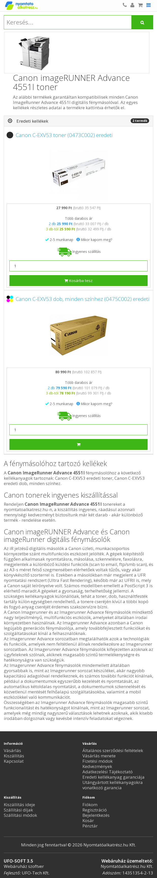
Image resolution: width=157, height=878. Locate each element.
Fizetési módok (97, 761)
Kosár (88, 820)
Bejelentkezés (96, 815)
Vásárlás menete (99, 756)
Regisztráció (94, 810)
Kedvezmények (97, 766)
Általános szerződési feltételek (112, 750)
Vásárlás (12, 750)
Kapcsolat (14, 761)
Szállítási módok (20, 815)
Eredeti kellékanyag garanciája (113, 777)
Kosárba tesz (78, 280)
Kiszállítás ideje (19, 804)
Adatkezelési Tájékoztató (107, 772)
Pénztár (90, 826)
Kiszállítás (14, 756)
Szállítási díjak (18, 810)
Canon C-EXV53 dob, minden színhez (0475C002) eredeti (82, 298)
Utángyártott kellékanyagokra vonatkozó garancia (112, 785)
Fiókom (89, 804)
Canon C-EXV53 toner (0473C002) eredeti (64, 135)
